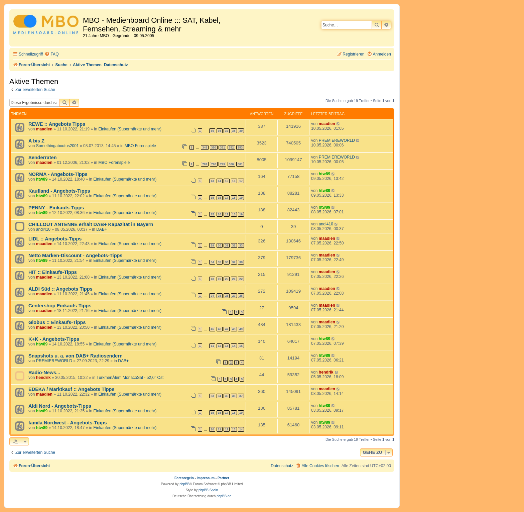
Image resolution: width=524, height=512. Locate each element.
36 (219, 130)
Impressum (206, 478)
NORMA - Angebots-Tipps (58, 174)
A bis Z (36, 140)
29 (212, 245)
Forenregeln (184, 478)
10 (212, 429)
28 (241, 295)
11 (212, 345)
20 (226, 279)
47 (226, 329)
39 (241, 130)
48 (234, 329)
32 (234, 245)
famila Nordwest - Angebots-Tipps (67, 422)
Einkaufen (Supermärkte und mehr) (129, 129)
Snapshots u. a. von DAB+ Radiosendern (75, 356)
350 (213, 147)
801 (240, 164)
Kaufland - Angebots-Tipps (59, 191)
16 (234, 181)
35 (212, 130)
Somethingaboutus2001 (57, 145)
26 (226, 295)
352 (231, 147)
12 (219, 345)
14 (219, 181)
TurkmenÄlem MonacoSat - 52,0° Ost (130, 377)
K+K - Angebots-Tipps (53, 339)
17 (241, 181)
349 (204, 147)
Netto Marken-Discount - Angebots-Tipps (75, 255)
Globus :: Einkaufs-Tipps (57, 322)
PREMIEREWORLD (337, 140)
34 (212, 262)
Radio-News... (44, 372)
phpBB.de (224, 496)
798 (213, 164)
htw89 (41, 179)
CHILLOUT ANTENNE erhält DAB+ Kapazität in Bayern (90, 224)
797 (204, 164)
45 (212, 329)
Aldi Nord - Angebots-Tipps (59, 406)
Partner (223, 478)
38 (234, 130)
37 (226, 130)
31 (226, 245)
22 (241, 279)
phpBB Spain (208, 490)
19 (241, 197)
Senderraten (42, 157)
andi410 (43, 229)
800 (231, 164)
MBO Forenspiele (140, 145)
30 (219, 245)
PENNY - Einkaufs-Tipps (56, 207)
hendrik (43, 377)
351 (222, 147)
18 (234, 197)
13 (212, 181)
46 (219, 329)
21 (234, 279)
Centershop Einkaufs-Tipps (59, 305)
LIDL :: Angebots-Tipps (55, 238)
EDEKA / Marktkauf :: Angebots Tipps (71, 389)
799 (222, 164)
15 (226, 181)
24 (212, 295)
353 (240, 147)
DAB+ (101, 229)
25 (219, 295)
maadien (44, 129)
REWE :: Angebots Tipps (56, 124)
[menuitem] (51, 54)
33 (241, 245)
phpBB (184, 484)
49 (241, 329)
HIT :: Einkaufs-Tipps (52, 272)
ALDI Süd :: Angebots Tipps (60, 289)
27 (234, 295)
